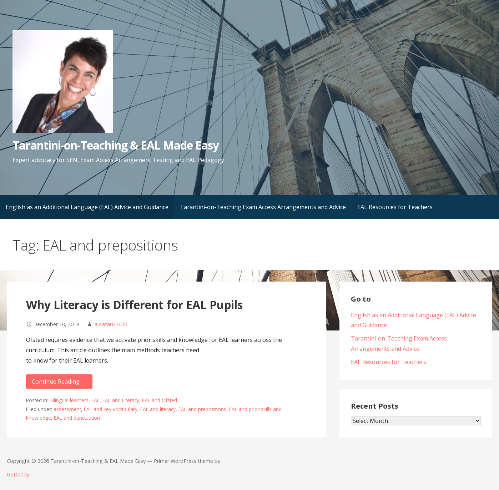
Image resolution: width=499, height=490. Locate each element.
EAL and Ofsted (159, 400)
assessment (67, 409)
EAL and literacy (158, 409)
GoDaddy (18, 474)
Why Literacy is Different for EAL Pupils (134, 304)
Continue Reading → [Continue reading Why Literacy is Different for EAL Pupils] (59, 381)
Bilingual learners (69, 400)
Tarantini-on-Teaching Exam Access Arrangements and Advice (263, 207)
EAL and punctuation (77, 417)
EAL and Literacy (120, 400)
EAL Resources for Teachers (395, 207)
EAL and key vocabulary (110, 409)
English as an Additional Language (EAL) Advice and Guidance (87, 207)
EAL (95, 400)
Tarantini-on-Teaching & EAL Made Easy (115, 145)
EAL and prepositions (202, 409)
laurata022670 (110, 324)
